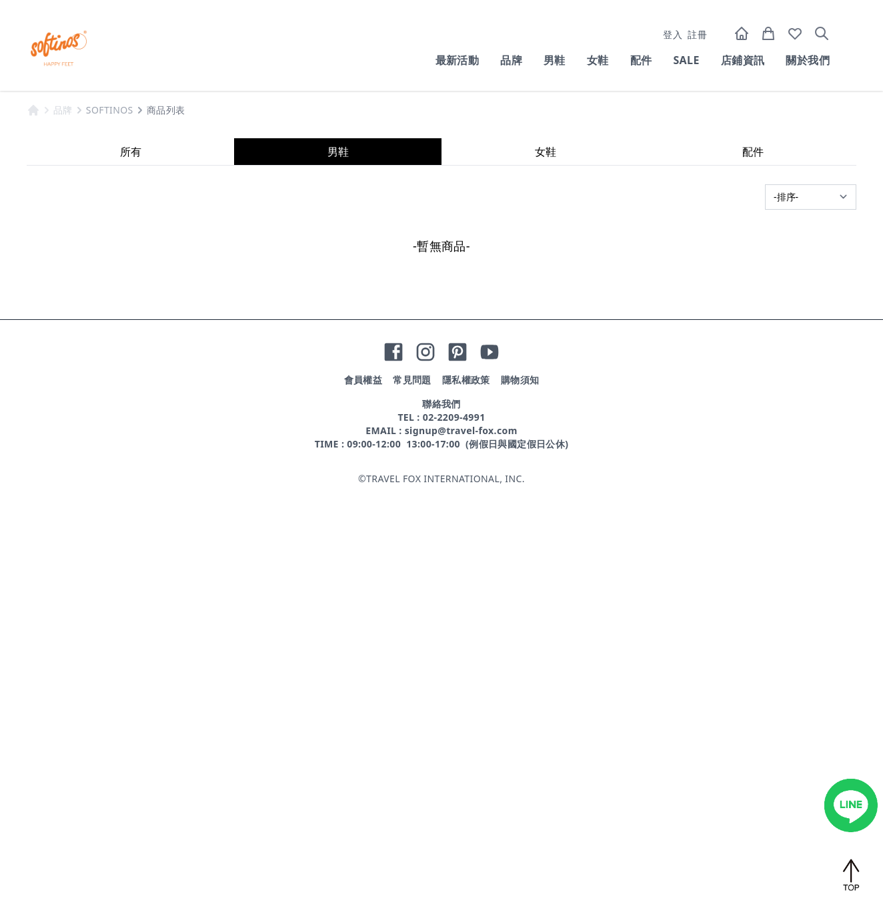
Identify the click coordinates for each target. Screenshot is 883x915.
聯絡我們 (441, 827)
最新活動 (457, 60)
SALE (686, 60)
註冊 (697, 34)
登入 (672, 34)
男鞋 (555, 60)
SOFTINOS (109, 534)
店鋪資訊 (743, 60)
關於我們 (808, 60)
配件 (641, 60)
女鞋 (598, 60)
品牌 (511, 60)
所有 (130, 575)
